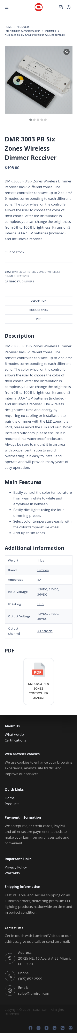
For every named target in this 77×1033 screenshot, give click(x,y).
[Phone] (62, 1028)
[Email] (70, 1028)
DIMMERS (28, 281)
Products (12, 803)
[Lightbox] (66, 52)
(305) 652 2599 (30, 978)
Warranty (12, 873)
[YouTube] (46, 1028)
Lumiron (43, 570)
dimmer (24, 421)
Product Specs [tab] (38, 310)
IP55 (40, 604)
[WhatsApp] (54, 1028)
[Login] (68, 7)
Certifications (15, 740)
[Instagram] (38, 1028)
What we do (14, 734)
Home (10, 798)
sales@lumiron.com (34, 993)
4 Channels (45, 631)
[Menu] (6, 7)
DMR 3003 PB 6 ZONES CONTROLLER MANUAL (38, 691)
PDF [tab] (38, 319)
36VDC (42, 594)
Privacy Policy (16, 867)
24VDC (53, 589)
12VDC (42, 589)
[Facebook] (30, 1028)
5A (39, 579)
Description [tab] (38, 300)
